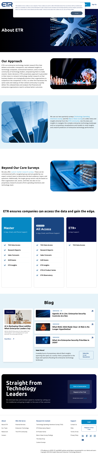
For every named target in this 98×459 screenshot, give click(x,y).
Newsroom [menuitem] (5, 432)
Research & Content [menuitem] (43, 421)
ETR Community (73, 121)
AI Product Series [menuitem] (41, 432)
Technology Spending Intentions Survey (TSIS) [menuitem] (49, 425)
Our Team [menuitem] (4, 428)
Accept (76, 13)
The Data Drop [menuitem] (40, 439)
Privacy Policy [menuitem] (74, 436)
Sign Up (94, 4)
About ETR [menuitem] (5, 425)
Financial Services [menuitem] (20, 425)
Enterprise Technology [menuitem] (22, 428)
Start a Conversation (79, 387)
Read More (10, 339)
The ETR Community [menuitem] (21, 432)
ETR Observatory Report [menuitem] (43, 428)
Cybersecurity (56, 310)
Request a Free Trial (80, 392)
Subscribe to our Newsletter (86, 355)
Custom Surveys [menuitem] (41, 443)
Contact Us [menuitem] (74, 425)
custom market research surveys (22, 172)
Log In (85, 398)
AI (61, 310)
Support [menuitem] (73, 421)
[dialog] (49, 9)
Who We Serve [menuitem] (20, 421)
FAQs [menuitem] (72, 428)
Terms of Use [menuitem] (74, 432)
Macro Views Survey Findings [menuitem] (44, 436)
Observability (10, 312)
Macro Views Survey (75, 119)
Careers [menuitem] (4, 436)
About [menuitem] (4, 421)
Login (85, 4)
